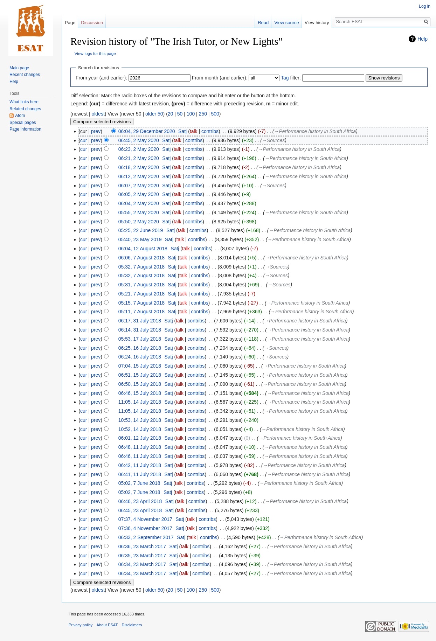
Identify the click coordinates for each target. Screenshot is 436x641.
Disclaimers (132, 625)
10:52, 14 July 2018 (139, 429)
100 (191, 114)
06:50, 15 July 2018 (139, 384)
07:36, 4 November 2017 (145, 528)
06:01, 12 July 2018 (139, 438)
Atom (20, 115)
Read (263, 22)
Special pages (22, 122)
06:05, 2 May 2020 (138, 194)
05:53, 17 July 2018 (139, 339)
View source (286, 22)
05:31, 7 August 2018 (141, 284)
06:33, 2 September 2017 (146, 537)
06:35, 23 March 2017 (142, 555)
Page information (25, 129)
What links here (24, 101)
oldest (97, 114)
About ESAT (107, 625)
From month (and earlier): (220, 78)
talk (194, 131)
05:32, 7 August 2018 (141, 267)
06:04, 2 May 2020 (138, 203)
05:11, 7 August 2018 (141, 311)
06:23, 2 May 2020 (138, 149)
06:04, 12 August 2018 (142, 248)
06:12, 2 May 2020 (138, 176)
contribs (210, 131)
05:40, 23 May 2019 (140, 239)
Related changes (25, 108)
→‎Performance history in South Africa (315, 131)
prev (96, 131)
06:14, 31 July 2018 (139, 330)
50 (180, 114)
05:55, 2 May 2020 (138, 212)
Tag (285, 78)
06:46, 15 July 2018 (139, 393)
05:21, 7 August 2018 (141, 294)
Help (422, 39)
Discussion (92, 22)
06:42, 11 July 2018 (139, 465)
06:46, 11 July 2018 (139, 456)
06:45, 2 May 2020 (138, 140)
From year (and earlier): (101, 78)
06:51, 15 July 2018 (139, 375)
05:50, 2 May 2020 (138, 221)
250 (203, 114)
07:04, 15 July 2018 (139, 366)
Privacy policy (80, 625)
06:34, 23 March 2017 (142, 564)
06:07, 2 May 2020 (138, 185)
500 (215, 114)
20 (170, 114)
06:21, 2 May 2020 (138, 158)
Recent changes (24, 74)
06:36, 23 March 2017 (142, 546)
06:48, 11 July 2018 (139, 447)
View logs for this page (95, 53)
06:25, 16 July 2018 (139, 348)
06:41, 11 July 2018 (139, 474)
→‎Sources (273, 140)
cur (83, 140)
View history (317, 22)
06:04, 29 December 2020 (146, 131)
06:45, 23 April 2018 (140, 510)
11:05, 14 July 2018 (139, 402)
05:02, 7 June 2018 (139, 483)
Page (70, 22)
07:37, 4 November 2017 (145, 519)
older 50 (154, 114)
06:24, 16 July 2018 (139, 357)
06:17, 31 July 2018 (139, 320)
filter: (291, 78)
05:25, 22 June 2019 (140, 230)
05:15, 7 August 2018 (141, 303)
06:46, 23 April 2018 (140, 501)
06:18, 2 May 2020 (138, 167)
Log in (424, 6)
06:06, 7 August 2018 (141, 257)
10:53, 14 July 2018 (139, 420)
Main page (19, 67)
